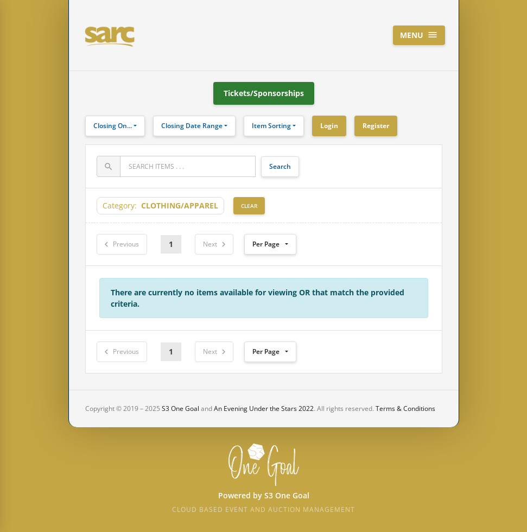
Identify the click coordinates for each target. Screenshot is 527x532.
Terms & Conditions (405, 408)
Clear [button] (249, 206)
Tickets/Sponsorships (264, 93)
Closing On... (112, 125)
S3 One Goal (180, 408)
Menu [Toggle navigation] (419, 34)
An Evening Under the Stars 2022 (264, 408)
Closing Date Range (192, 125)
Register (376, 125)
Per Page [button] (266, 244)
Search (280, 166)
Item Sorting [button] (271, 125)
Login (329, 125)
